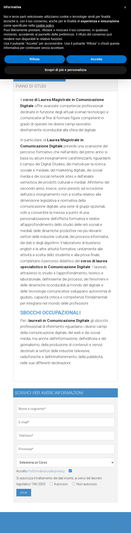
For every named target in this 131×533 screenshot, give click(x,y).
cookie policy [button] (45, 25)
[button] (125, 7)
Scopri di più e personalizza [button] (65, 70)
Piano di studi (31, 86)
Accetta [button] (96, 59)
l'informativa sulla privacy (46, 471)
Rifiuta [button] (35, 59)
